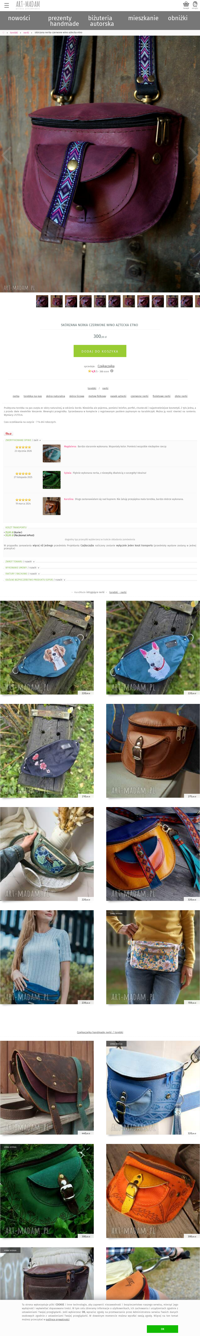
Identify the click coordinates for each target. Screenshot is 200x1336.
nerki (105, 388)
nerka (16, 396)
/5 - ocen (98, 371)
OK (162, 1329)
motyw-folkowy (97, 396)
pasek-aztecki (118, 396)
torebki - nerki (118, 592)
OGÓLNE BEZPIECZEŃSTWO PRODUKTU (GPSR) (35, 579)
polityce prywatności (58, 1319)
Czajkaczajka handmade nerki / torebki (100, 1032)
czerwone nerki (139, 396)
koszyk (186, 8)
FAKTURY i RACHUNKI (22, 573)
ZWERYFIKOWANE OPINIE (23, 440)
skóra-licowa (76, 396)
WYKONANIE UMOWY (22, 567)
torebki (92, 388)
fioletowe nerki (162, 396)
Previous (6, 155)
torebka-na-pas (33, 396)
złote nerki (181, 396)
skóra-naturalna (55, 396)
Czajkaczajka (106, 366)
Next (193, 155)
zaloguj (195, 8)
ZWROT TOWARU (20, 561)
